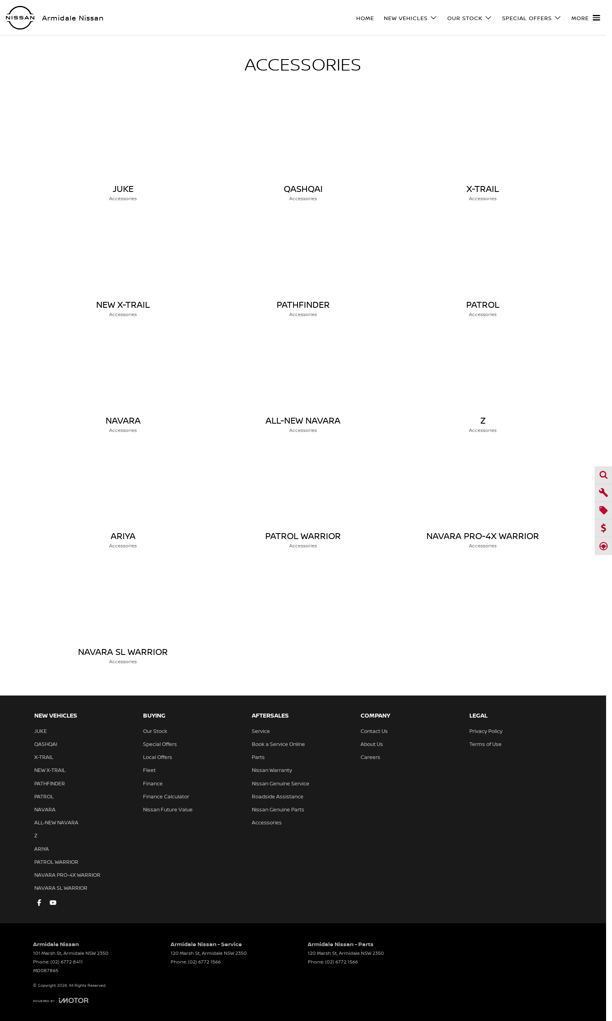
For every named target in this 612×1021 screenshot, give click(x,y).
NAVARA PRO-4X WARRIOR (67, 874)
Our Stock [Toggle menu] (469, 18)
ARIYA (41, 848)
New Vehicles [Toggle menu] (410, 18)
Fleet (149, 770)
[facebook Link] (39, 903)
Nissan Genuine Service (280, 783)
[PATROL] (483, 267)
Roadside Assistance (277, 796)
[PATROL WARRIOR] (303, 498)
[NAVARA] (123, 383)
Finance (153, 783)
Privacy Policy (485, 731)
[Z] (483, 383)
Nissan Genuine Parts (278, 809)
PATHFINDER (49, 783)
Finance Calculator (166, 796)
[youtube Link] (53, 903)
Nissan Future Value (168, 809)
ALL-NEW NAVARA (56, 822)
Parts (258, 757)
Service (261, 731)
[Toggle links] (60, 1000)
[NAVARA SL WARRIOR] (123, 614)
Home (365, 18)
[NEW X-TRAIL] (123, 267)
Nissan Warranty (272, 770)
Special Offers (160, 744)
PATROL (44, 796)
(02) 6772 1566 (204, 961)
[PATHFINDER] (303, 267)
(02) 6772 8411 (66, 961)
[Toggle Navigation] (585, 18)
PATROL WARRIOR (56, 861)
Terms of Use (485, 744)
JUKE (40, 731)
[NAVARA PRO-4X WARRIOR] (483, 498)
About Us (372, 744)
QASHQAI (45, 744)
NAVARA (45, 809)
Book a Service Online (278, 744)
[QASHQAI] (303, 151)
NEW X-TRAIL (49, 770)
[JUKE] (123, 151)
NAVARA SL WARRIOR (60, 887)
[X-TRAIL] (483, 151)
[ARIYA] (123, 498)
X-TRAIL (43, 757)
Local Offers (157, 757)
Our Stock (155, 731)
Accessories (267, 822)
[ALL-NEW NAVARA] (303, 383)
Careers (370, 757)
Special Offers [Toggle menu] (532, 18)
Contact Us (374, 731)
